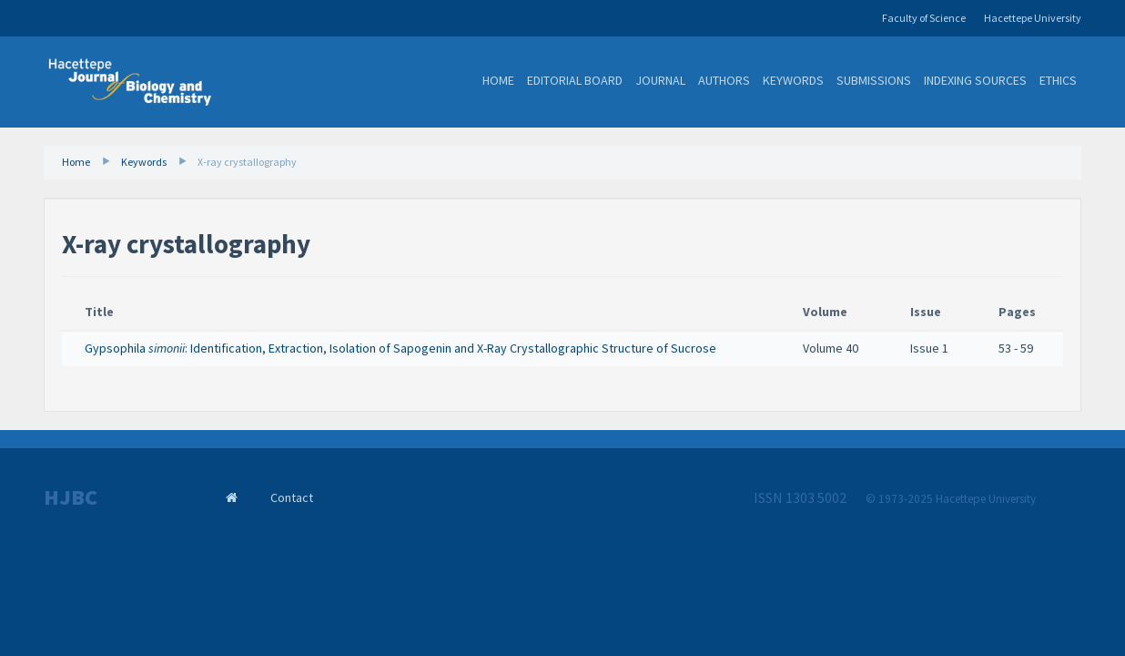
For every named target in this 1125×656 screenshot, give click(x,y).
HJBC (70, 497)
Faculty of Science (924, 18)
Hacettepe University (1032, 18)
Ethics (1058, 80)
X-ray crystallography (247, 162)
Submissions (873, 80)
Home (498, 80)
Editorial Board (575, 80)
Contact (291, 497)
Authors (724, 80)
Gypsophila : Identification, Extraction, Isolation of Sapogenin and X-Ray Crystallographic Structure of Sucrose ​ (402, 348)
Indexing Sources (975, 80)
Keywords (793, 80)
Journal (660, 80)
